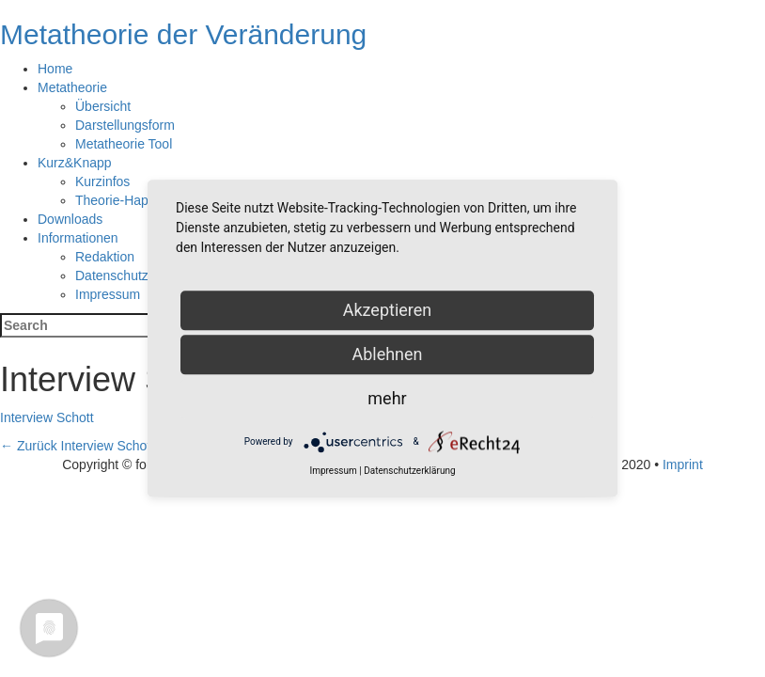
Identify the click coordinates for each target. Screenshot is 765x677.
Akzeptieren (387, 310)
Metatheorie (72, 87)
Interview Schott (47, 417)
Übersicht (103, 106)
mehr (386, 398)
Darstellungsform (125, 125)
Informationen (78, 237)
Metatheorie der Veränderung (183, 34)
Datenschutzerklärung (139, 275)
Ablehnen (386, 354)
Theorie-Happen (122, 200)
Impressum (107, 294)
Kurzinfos (102, 181)
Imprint (683, 464)
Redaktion (104, 256)
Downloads (70, 219)
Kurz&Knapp (75, 162)
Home (55, 68)
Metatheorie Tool (123, 143)
